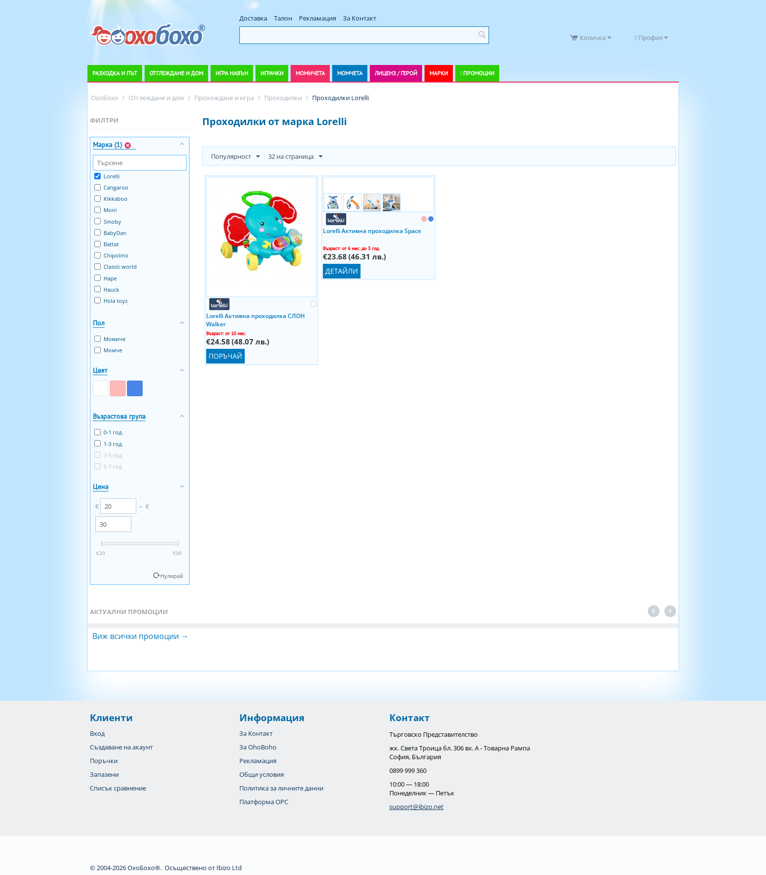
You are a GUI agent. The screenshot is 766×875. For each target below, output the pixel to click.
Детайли (341, 271)
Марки (438, 73)
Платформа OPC (263, 801)
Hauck (106, 289)
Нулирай (171, 575)
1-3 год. (108, 444)
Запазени (104, 774)
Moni (105, 209)
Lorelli (107, 176)
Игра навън (231, 73)
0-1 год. (108, 432)
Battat (106, 244)
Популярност (235, 157)
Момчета (349, 73)
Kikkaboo (111, 198)
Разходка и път (114, 73)
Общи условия (261, 774)
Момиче (110, 338)
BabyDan (110, 232)
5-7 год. (108, 466)
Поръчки (104, 760)
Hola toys (111, 300)
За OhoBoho (258, 747)
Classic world (115, 266)
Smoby (107, 221)
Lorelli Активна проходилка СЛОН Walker (255, 319)
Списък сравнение (118, 788)
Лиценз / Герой (396, 73)
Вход (97, 733)
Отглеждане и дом (176, 73)
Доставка (253, 18)
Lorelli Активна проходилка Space (372, 231)
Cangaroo (111, 187)
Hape (105, 278)
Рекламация (317, 18)
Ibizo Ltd (229, 867)
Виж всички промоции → (140, 636)
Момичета (310, 73)
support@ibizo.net (416, 806)
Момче (108, 350)
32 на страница (295, 157)
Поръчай (225, 356)
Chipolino (111, 255)
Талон (283, 18)
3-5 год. (108, 455)
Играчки (271, 73)
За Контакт (359, 18)
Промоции (478, 73)
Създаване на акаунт (121, 747)
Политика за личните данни (281, 788)
